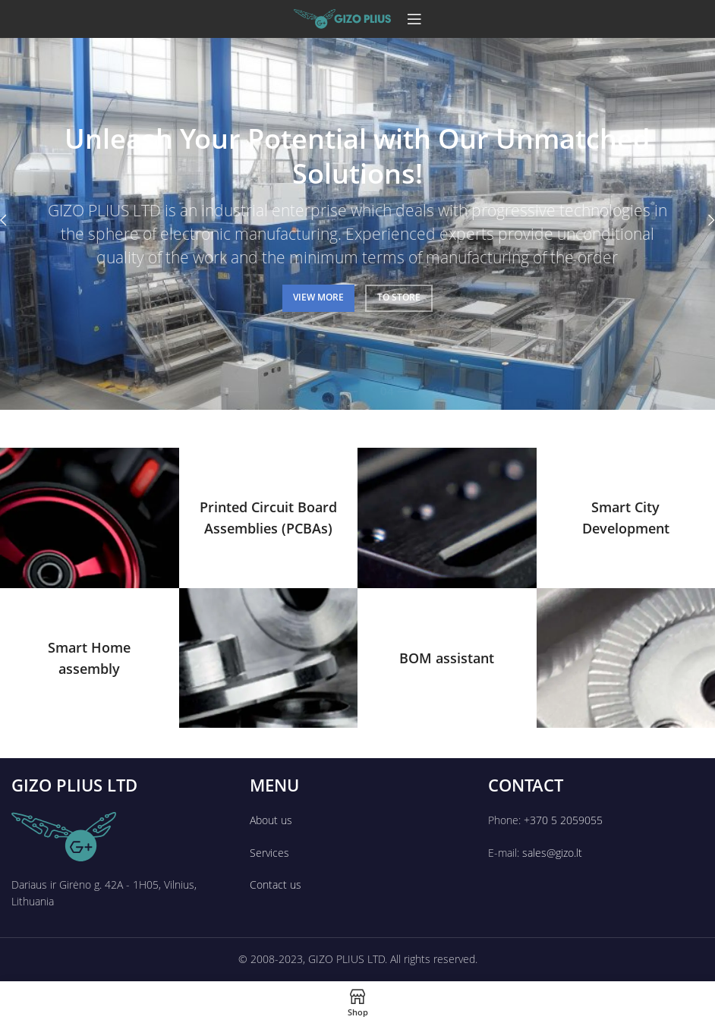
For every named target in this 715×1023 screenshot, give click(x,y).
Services (269, 852)
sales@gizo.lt (552, 852)
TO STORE (398, 297)
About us (271, 820)
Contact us (275, 884)
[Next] (700, 220)
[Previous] (15, 220)
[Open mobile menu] (414, 19)
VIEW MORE (318, 297)
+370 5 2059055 (563, 820)
